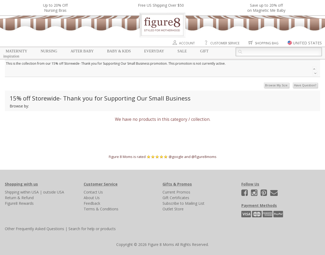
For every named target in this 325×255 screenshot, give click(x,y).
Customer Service (224, 43)
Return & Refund (19, 197)
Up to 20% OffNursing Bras (55, 8)
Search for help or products (92, 228)
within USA (29, 192)
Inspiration (11, 56)
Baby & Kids (119, 51)
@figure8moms (203, 156)
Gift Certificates (175, 197)
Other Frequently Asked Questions (34, 228)
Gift (204, 51)
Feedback (92, 203)
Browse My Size (276, 85)
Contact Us (93, 192)
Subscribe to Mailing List (183, 203)
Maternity (16, 51)
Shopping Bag (266, 43)
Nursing (49, 51)
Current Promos (176, 192)
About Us (92, 197)
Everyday (154, 51)
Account (187, 43)
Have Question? (305, 85)
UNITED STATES (307, 42)
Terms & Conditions (101, 208)
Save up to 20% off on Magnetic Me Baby (266, 8)
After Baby (82, 51)
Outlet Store (173, 208)
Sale (182, 51)
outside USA (53, 192)
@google (176, 156)
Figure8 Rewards (19, 203)
